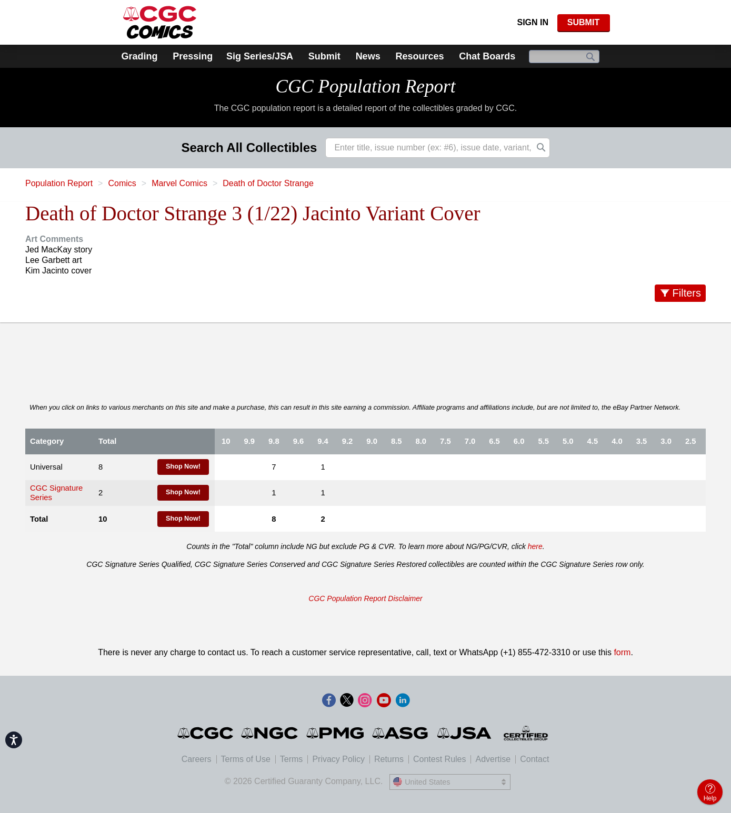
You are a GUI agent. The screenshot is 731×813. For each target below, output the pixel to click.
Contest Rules (439, 759)
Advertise (492, 759)
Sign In (532, 22)
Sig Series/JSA (259, 56)
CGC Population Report (365, 86)
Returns (389, 759)
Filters (687, 293)
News (368, 56)
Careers (197, 759)
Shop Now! (183, 466)
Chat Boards (487, 56)
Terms (291, 759)
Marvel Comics (179, 183)
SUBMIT (583, 22)
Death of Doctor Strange (268, 183)
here (535, 546)
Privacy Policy (338, 759)
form (622, 652)
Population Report (59, 183)
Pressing (193, 56)
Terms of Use (246, 759)
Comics (122, 183)
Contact (534, 759)
